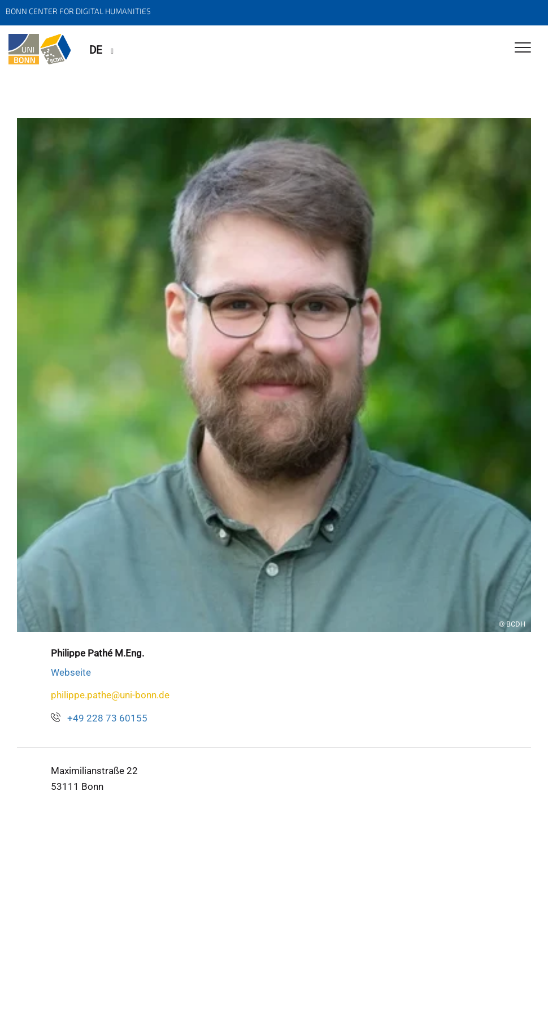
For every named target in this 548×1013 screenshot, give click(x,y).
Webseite (71, 672)
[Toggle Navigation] (523, 48)
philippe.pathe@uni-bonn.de (110, 695)
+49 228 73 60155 (107, 718)
